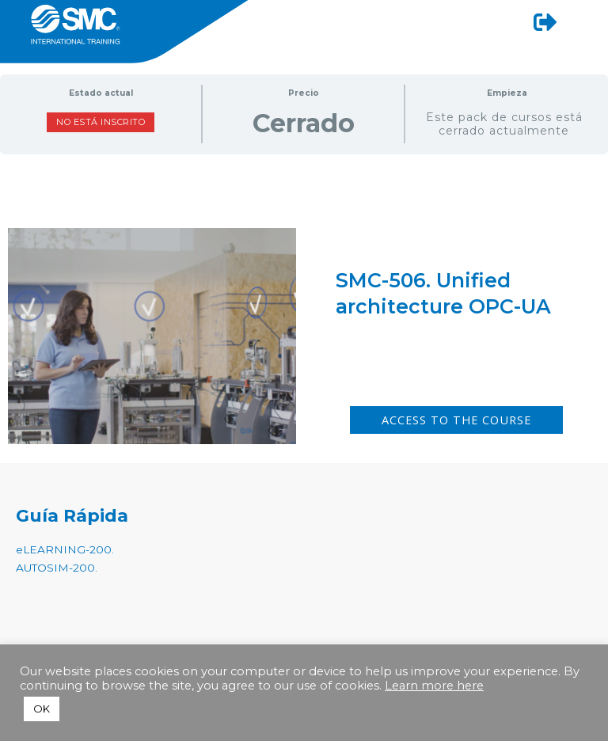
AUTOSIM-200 (55, 567)
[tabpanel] (304, 263)
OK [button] (41, 708)
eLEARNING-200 (64, 549)
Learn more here (434, 685)
